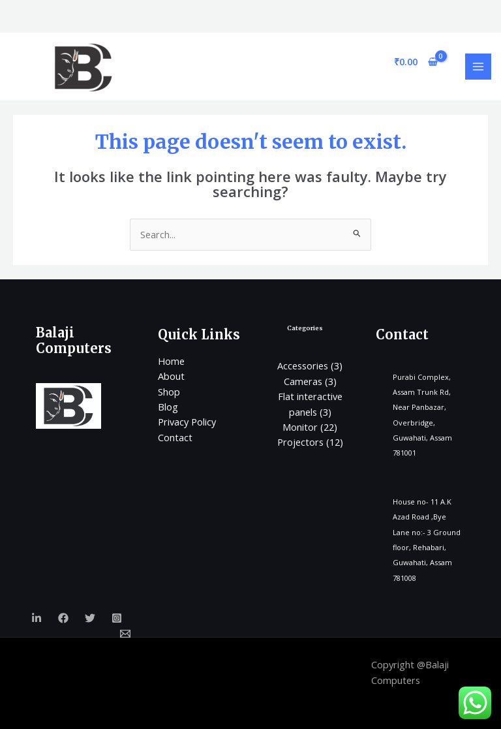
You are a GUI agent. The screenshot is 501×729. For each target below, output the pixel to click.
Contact (175, 437)
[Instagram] (117, 618)
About (171, 375)
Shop (169, 391)
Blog (168, 406)
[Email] (125, 633)
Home (171, 360)
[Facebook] (63, 618)
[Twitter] (90, 618)
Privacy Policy (187, 421)
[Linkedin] (36, 618)
